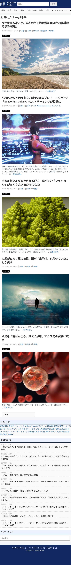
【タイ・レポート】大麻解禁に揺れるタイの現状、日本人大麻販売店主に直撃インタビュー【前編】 (35, 481)
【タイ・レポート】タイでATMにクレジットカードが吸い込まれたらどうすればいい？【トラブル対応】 (35, 506)
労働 (16, 10)
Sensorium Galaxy (44, 106)
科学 (47, 10)
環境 (22, 10)
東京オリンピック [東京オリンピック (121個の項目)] (16, 426)
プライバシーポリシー (39, 548)
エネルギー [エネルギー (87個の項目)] (40, 426)
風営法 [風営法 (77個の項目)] (56, 426)
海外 (41, 10)
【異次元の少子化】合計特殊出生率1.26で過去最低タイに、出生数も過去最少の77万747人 (35, 447)
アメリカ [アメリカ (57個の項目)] (17, 429)
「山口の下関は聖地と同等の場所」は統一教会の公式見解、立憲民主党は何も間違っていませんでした (35, 497)
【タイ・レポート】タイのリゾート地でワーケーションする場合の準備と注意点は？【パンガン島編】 (35, 522)
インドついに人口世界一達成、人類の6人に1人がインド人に (35, 489)
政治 (3, 10)
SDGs (37, 31)
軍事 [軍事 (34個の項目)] (47, 432)
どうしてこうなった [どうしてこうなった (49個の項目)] (34, 429)
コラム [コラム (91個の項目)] (32, 426)
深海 (22, 31)
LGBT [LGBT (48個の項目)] (53, 429)
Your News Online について (21, 548)
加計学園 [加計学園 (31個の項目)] (60, 432)
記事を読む (51, 91)
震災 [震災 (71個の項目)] (61, 426)
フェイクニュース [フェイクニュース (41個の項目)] (9, 432)
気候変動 (44, 31)
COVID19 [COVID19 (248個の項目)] (4, 426)
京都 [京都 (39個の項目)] (30, 432)
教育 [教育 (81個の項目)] (51, 426)
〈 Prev (6, 414)
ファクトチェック (60, 10)
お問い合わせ (53, 548)
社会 (28, 10)
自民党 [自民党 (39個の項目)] (34, 432)
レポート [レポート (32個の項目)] (52, 432)
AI (35, 106)
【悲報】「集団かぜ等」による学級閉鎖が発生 (35, 473)
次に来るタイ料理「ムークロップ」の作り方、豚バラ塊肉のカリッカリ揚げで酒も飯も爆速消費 (35, 456)
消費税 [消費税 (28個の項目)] (4, 434)
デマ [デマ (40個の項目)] (18, 432)
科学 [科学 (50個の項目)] (24, 429)
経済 (9, 10)
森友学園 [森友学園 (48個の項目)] (47, 429)
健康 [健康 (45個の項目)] (58, 429)
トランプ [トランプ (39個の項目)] (24, 432)
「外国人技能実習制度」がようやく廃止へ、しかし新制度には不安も (35, 514)
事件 (34, 10)
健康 (35, 189)
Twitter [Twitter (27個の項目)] (10, 434)
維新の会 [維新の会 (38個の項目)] (41, 432)
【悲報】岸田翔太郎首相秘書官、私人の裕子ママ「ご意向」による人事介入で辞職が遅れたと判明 (35, 465)
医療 (35, 266)
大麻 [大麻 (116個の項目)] (27, 426)
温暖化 (52, 31)
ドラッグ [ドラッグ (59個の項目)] (9, 429)
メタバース (57, 106)
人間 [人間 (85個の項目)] (47, 426)
